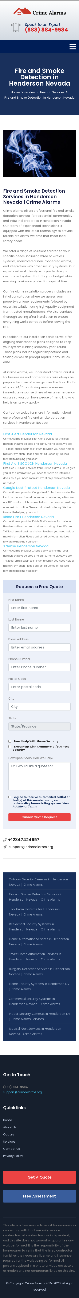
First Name (16, 600)
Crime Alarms (35, 1283)
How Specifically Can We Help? (31, 758)
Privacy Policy (13, 1156)
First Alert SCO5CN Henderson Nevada (35, 463)
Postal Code (17, 679)
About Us (9, 1127)
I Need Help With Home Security (35, 741)
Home (15, 92)
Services (9, 1141)
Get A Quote (40, 1177)
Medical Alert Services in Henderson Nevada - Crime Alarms (35, 1031)
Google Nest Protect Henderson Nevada (36, 487)
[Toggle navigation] (73, 46)
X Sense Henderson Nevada (25, 546)
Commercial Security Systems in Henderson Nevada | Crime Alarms (34, 1001)
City (11, 698)
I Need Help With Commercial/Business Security (41, 748)
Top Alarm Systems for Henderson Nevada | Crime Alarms (34, 911)
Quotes (8, 1134)
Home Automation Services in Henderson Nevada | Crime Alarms (39, 941)
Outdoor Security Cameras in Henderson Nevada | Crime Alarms (38, 882)
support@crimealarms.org (31, 846)
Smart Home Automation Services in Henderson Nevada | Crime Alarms (35, 956)
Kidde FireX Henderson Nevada (28, 517)
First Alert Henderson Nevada (27, 434)
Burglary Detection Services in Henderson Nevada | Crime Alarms (39, 971)
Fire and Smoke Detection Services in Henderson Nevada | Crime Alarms (35, 896)
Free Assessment (39, 1196)
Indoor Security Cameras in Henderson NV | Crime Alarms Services (39, 1016)
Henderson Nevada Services (44, 92)
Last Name (16, 619)
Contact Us (11, 1149)
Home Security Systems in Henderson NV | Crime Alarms (39, 986)
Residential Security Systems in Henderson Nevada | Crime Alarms (34, 926)
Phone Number (19, 659)
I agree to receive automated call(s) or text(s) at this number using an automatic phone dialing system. (41, 801)
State (12, 718)
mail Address (18, 639)
